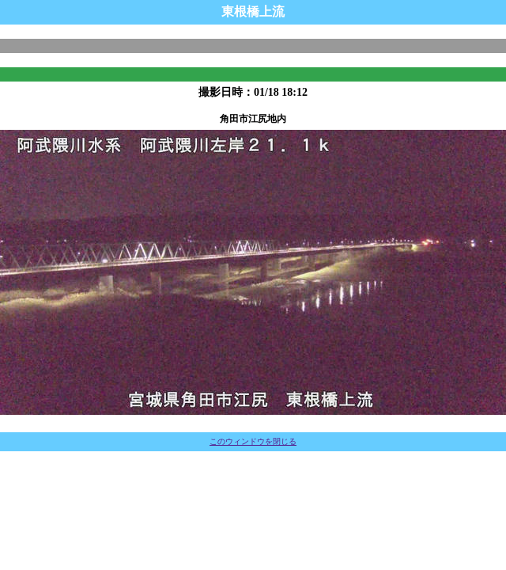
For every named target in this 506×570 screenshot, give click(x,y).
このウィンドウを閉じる (253, 441)
